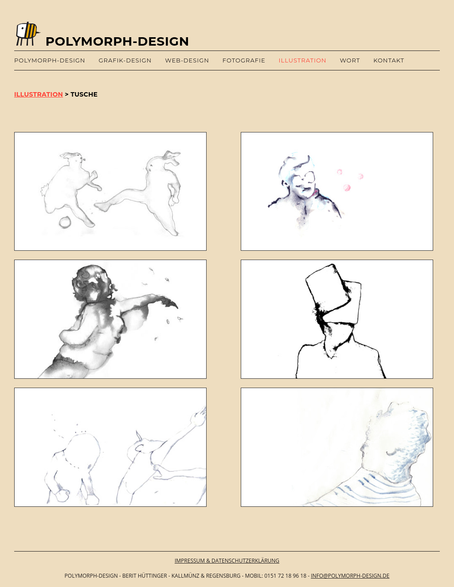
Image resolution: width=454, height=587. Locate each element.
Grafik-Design (125, 60)
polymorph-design (49, 60)
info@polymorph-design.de (350, 575)
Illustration (303, 60)
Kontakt (388, 60)
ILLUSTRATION (38, 94)
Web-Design (187, 60)
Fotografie (244, 60)
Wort (350, 60)
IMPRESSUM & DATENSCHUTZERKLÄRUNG (227, 560)
